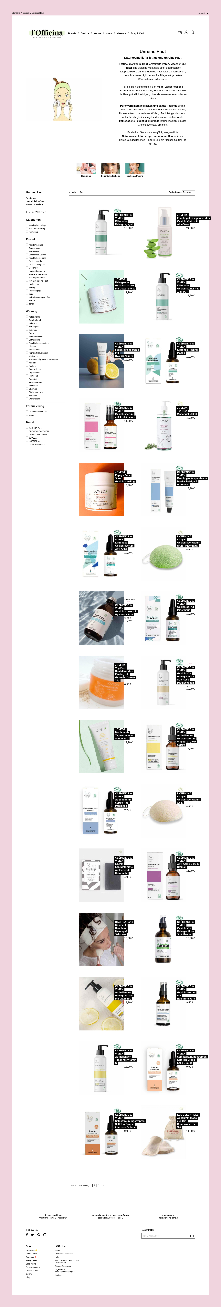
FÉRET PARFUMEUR (38, 435)
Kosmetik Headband (38, 274)
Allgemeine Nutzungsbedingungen (65, 1270)
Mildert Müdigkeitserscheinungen (43, 359)
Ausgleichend (35, 320)
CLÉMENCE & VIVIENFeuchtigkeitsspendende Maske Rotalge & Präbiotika (181, 478)
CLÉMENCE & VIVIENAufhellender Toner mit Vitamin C (115, 1056)
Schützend (33, 386)
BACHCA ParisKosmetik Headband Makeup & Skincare (113, 928)
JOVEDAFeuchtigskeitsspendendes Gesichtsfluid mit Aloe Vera (183, 220)
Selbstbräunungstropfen (39, 297)
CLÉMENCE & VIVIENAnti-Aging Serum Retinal (177, 862)
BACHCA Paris (35, 428)
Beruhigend (34, 326)
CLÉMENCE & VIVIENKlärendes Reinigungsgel (113, 220)
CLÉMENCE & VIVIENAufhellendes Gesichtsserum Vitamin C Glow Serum (176, 737)
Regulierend (34, 372)
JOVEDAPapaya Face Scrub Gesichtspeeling (114, 477)
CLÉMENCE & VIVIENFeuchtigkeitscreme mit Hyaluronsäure (117, 349)
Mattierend (33, 356)
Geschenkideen (33, 1267)
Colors (29, 1274)
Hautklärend (34, 350)
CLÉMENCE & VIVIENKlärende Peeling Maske (177, 348)
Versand (58, 1250)
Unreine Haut (34, 192)
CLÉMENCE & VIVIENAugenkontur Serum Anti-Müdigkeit (113, 799)
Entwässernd (34, 340)
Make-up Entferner (37, 278)
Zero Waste (31, 1264)
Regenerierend (35, 369)
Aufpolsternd (34, 317)
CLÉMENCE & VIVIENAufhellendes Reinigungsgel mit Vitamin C (113, 992)
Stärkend (33, 395)
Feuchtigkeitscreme (37, 258)
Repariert (33, 379)
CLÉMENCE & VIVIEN (39, 431)
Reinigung (31, 198)
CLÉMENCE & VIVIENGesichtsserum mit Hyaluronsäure (176, 992)
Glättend (32, 346)
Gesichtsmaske (35, 261)
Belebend (33, 323)
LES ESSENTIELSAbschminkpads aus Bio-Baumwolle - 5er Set (177, 1121)
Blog (28, 1277)
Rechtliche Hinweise (64, 1254)
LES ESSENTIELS (37, 444)
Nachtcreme (34, 284)
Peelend (32, 366)
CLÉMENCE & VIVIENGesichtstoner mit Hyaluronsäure (115, 610)
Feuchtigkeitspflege (35, 201)
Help (57, 1257)
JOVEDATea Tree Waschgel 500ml (176, 411)
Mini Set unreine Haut (38, 281)
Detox (31, 333)
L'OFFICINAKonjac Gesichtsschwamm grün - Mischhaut (178, 541)
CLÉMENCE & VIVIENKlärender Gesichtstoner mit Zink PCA (177, 285)
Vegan (32, 415)
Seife (31, 294)
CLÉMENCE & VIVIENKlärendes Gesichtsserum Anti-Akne (114, 542)
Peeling (32, 287)
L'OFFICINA (34, 441)
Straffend (33, 389)
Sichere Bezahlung (63, 1266)
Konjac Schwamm (37, 271)
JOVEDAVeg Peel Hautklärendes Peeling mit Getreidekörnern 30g (114, 673)
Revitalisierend (35, 382)
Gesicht (85, 33)
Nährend (33, 363)
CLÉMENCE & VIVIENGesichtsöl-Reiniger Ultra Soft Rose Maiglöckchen (175, 675)
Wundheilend (34, 399)
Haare (109, 33)
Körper (97, 33)
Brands (72, 33)
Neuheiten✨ (31, 1250)
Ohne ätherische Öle (38, 412)
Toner (31, 304)
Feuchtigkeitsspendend (39, 343)
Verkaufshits (31, 1254)
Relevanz (188, 192)
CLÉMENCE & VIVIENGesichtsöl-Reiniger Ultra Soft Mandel (175, 928)
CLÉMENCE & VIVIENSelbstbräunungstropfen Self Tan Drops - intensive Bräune (119, 1121)
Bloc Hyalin (34, 251)
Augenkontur (34, 248)
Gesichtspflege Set (37, 264)
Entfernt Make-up (36, 336)
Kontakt (58, 1275)
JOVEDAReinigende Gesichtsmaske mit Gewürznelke (115, 284)
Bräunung (33, 330)
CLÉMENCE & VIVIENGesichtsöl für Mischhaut (175, 605)
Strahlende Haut (36, 392)
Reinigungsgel (35, 291)
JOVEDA (33, 438)
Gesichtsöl (33, 268)
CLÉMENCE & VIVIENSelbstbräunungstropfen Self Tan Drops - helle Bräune (181, 1056)
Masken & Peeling (34, 204)
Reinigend (33, 376)
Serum (32, 300)
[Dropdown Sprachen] (203, 13)
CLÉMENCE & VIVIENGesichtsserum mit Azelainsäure (115, 413)
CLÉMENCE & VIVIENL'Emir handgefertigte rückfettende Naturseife (113, 865)
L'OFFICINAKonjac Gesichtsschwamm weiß (178, 798)
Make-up (121, 33)
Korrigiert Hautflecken (38, 353)
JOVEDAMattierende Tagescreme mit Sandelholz (114, 734)
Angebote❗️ (31, 1257)
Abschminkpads (36, 245)
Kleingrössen (31, 1260)
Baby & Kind (137, 33)
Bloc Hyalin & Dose (37, 255)
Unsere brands (32, 1270)
